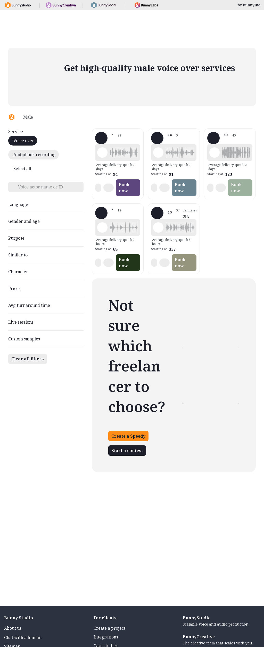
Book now (124, 188)
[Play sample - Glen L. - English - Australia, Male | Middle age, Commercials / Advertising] (158, 152)
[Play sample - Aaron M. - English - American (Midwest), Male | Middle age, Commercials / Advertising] (214, 152)
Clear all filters (27, 359)
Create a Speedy (128, 436)
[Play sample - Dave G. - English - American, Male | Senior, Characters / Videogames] (158, 227)
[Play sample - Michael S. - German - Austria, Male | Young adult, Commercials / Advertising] (102, 152)
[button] (124, 152)
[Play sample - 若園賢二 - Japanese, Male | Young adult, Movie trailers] (102, 227)
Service (15, 131)
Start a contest (127, 450)
